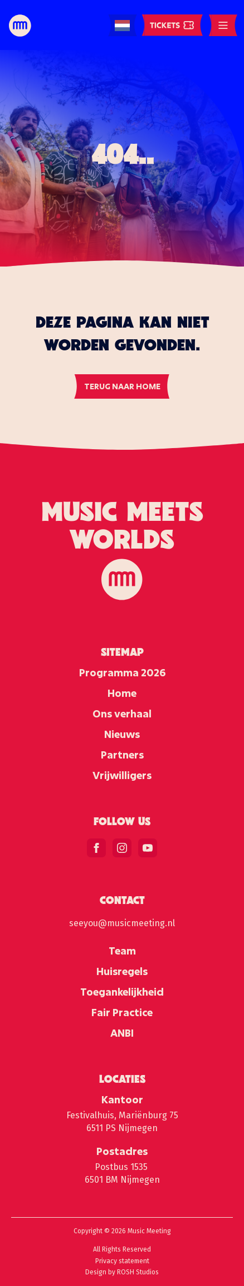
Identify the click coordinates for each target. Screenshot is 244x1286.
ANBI (122, 1032)
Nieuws (122, 734)
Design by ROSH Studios (122, 1272)
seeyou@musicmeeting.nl (122, 923)
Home (122, 693)
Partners (122, 754)
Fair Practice (122, 1012)
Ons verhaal (122, 713)
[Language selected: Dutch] (122, 26)
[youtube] (147, 847)
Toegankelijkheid (122, 991)
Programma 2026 (122, 672)
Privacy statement (122, 1261)
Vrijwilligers (122, 775)
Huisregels (122, 971)
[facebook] (96, 847)
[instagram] (122, 847)
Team (122, 950)
